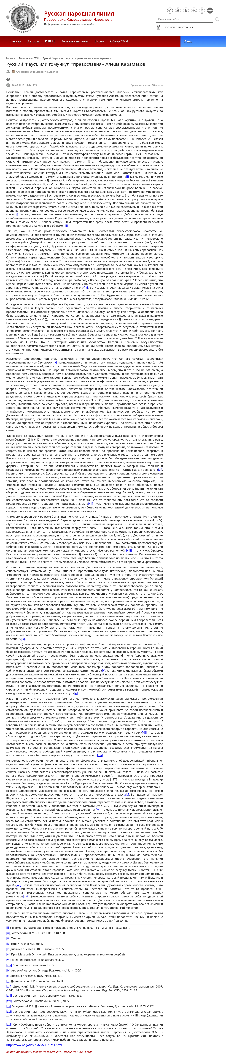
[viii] (129, 550)
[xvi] (18, 885)
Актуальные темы (75, 41)
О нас (188, 41)
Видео (99, 41)
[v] (55, 362)
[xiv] (126, 794)
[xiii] (100, 755)
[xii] (144, 732)
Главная (15, 41)
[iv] (86, 287)
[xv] (98, 809)
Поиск (217, 19)
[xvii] (26, 896)
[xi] (76, 693)
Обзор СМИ (119, 41)
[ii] (16, 214)
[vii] (90, 503)
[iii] (66, 225)
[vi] (160, 469)
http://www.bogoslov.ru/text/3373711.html (34, 1045)
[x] (103, 670)
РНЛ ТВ (50, 41)
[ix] (23, 639)
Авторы (33, 41)
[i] (127, 176)
